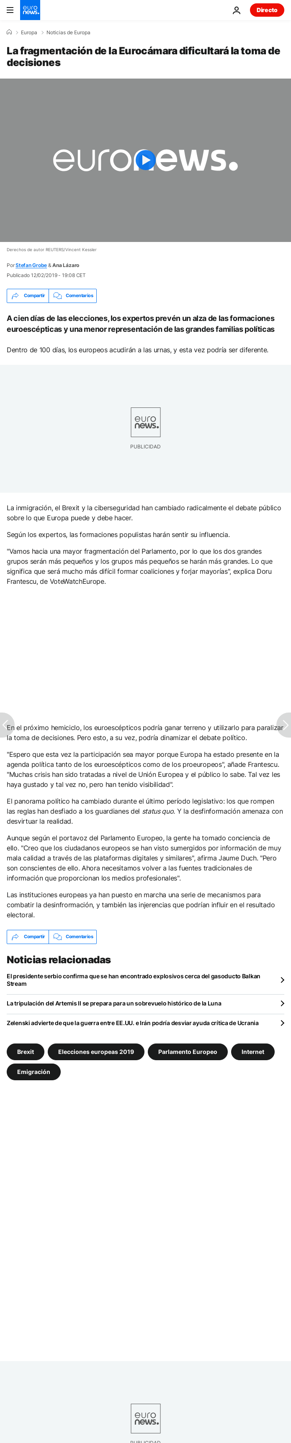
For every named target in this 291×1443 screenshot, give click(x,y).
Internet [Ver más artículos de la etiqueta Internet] (253, 1051)
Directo (267, 9)
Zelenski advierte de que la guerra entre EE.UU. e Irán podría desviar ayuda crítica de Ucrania (133, 1022)
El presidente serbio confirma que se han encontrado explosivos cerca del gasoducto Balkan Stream (133, 979)
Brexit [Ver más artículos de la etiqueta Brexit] (25, 1051)
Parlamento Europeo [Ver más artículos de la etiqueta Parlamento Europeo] (187, 1051)
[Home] (9, 32)
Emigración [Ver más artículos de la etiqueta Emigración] (33, 1071)
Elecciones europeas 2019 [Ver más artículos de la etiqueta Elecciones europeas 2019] (96, 1051)
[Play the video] (145, 160)
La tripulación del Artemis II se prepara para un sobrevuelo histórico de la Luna (114, 1003)
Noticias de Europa (68, 32)
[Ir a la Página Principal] (30, 10)
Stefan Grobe (31, 265)
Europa (29, 32)
